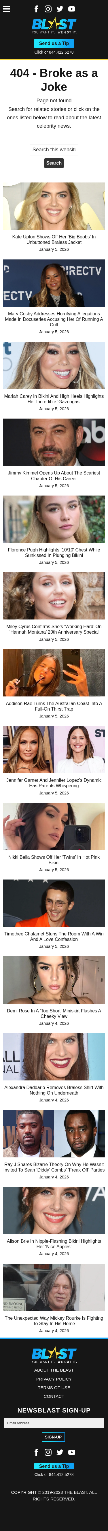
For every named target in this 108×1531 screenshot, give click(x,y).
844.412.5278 (61, 52)
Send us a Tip (54, 43)
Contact (54, 1396)
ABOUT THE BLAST (54, 1370)
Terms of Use (54, 1387)
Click (39, 52)
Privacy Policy (54, 1378)
